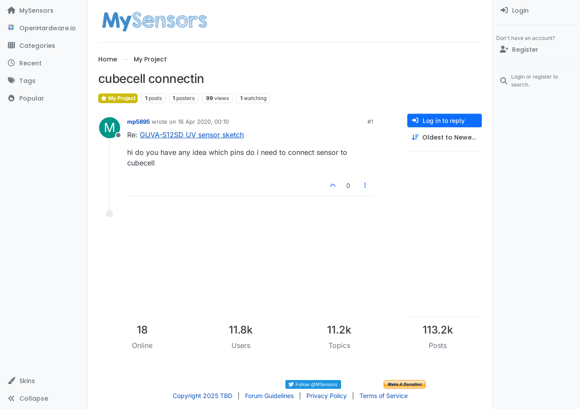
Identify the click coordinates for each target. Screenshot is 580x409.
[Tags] (44, 81)
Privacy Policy (326, 395)
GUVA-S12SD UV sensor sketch (192, 134)
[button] (44, 381)
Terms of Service (383, 395)
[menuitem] (536, 11)
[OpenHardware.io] (44, 28)
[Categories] (44, 46)
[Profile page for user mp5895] (109, 127)
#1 (370, 121)
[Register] (536, 50)
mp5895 (138, 121)
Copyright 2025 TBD (202, 395)
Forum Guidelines (269, 395)
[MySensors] (44, 11)
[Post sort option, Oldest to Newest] (444, 137)
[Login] (536, 11)
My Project (117, 98)
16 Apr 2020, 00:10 (203, 121)
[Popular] (44, 98)
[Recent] (44, 63)
